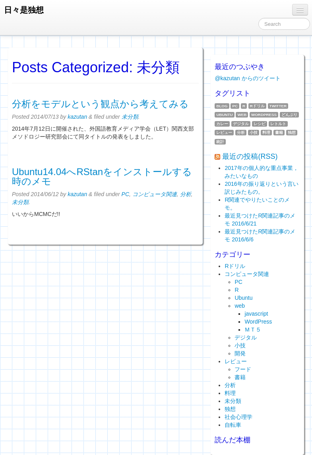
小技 (254, 132)
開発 (240, 353)
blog (221, 106)
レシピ (259, 123)
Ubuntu (224, 114)
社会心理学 (238, 417)
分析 (185, 194)
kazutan (77, 117)
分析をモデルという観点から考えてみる (100, 103)
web (241, 114)
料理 (266, 132)
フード (242, 369)
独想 (292, 132)
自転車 (233, 425)
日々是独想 (24, 10)
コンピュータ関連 (154, 194)
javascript (256, 313)
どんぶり (289, 114)
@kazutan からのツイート (247, 78)
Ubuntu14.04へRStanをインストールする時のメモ (102, 176)
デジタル (241, 123)
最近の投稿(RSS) (249, 156)
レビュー (224, 132)
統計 (220, 141)
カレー (222, 123)
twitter (278, 106)
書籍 (279, 132)
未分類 (130, 117)
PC (125, 194)
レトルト (278, 123)
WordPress (264, 114)
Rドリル (257, 106)
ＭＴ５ (252, 329)
